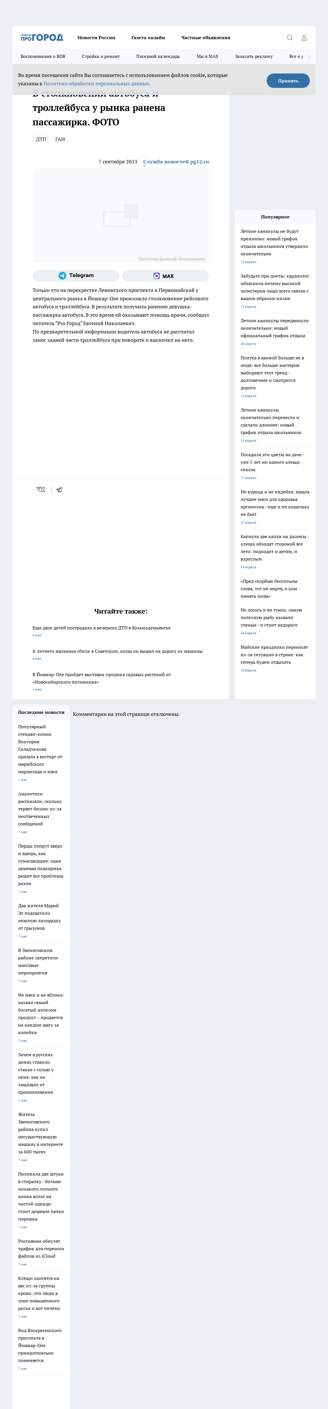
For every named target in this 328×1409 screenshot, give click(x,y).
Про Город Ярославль (128, 1167)
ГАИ (60, 139)
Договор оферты (25, 1209)
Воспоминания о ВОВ (43, 56)
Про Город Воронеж (177, 1167)
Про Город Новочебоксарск (84, 1167)
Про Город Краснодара (129, 1188)
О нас (16, 1216)
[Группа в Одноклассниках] (279, 1176)
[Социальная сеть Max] (165, 276)
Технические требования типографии (115, 1209)
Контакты (93, 1216)
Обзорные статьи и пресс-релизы (184, 1209)
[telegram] (61, 489)
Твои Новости (23, 1175)
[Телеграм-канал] (76, 276)
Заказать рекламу (254, 56)
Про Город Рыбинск (127, 1175)
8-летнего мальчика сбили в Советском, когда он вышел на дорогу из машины (121, 655)
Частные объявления (205, 37)
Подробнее (233, 1312)
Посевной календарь (158, 56)
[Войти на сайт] (304, 37)
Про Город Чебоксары (30, 1167)
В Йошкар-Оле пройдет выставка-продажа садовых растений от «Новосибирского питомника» (121, 682)
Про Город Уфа (173, 1175)
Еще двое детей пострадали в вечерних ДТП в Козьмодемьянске (121, 632)
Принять (288, 81)
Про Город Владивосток (81, 1188)
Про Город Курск (75, 1175)
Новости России (96, 37)
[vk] (41, 489)
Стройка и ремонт (101, 56)
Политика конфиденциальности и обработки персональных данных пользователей (79, 1320)
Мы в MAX (207, 56)
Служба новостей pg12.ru (176, 161)
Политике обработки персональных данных (96, 83)
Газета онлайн (148, 37)
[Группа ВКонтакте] (264, 1176)
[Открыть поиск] (289, 37)
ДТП (41, 139)
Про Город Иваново (226, 1167)
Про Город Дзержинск (30, 1188)
